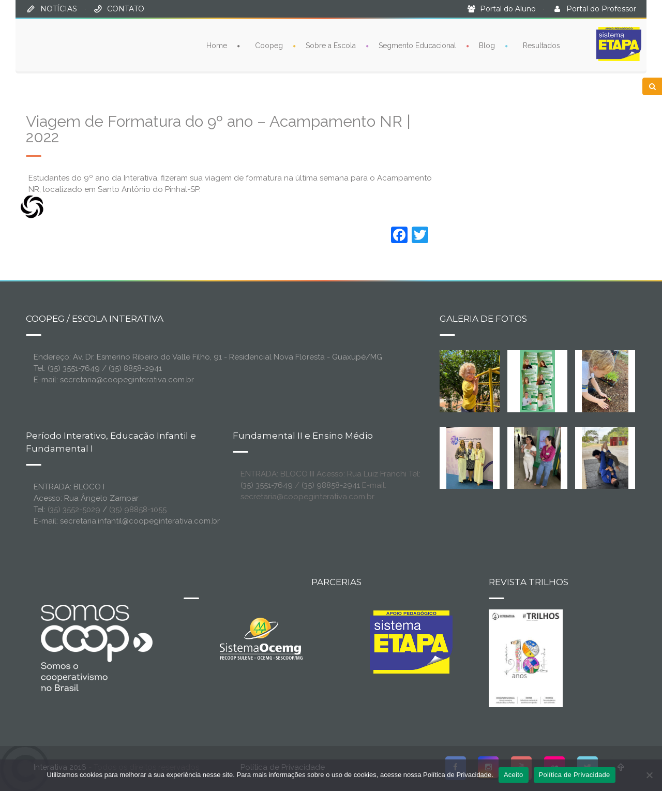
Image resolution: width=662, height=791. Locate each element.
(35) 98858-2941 (331, 485)
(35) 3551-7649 (266, 485)
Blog (487, 45)
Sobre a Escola (331, 45)
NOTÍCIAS (58, 8)
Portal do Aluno (508, 8)
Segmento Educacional (417, 45)
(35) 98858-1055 (138, 509)
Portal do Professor (601, 8)
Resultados (541, 45)
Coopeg (269, 45)
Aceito (513, 775)
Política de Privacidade (574, 775)
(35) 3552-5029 (74, 509)
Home (216, 45)
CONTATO (125, 8)
